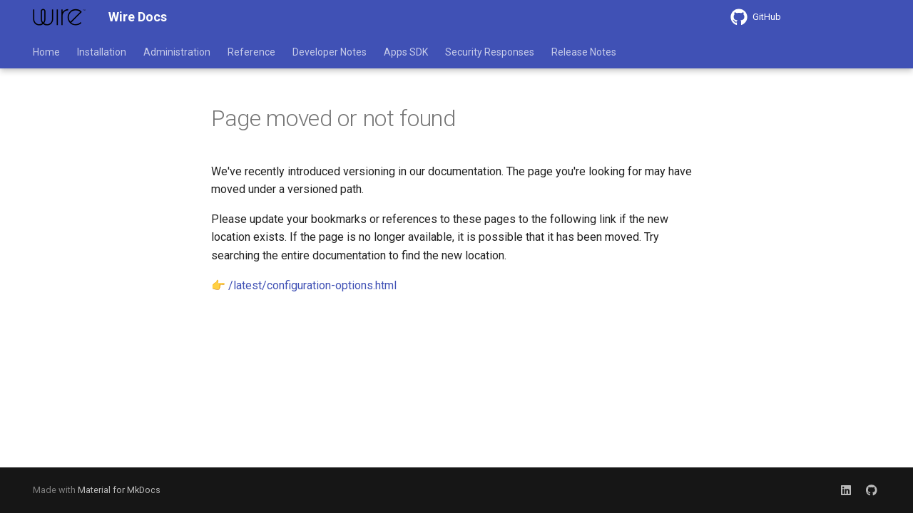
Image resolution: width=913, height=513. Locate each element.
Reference (251, 52)
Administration (176, 52)
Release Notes (583, 52)
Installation (101, 52)
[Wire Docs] (59, 17)
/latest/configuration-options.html (312, 285)
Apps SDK (406, 52)
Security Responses (489, 52)
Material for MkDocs (119, 489)
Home (46, 52)
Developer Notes (329, 52)
